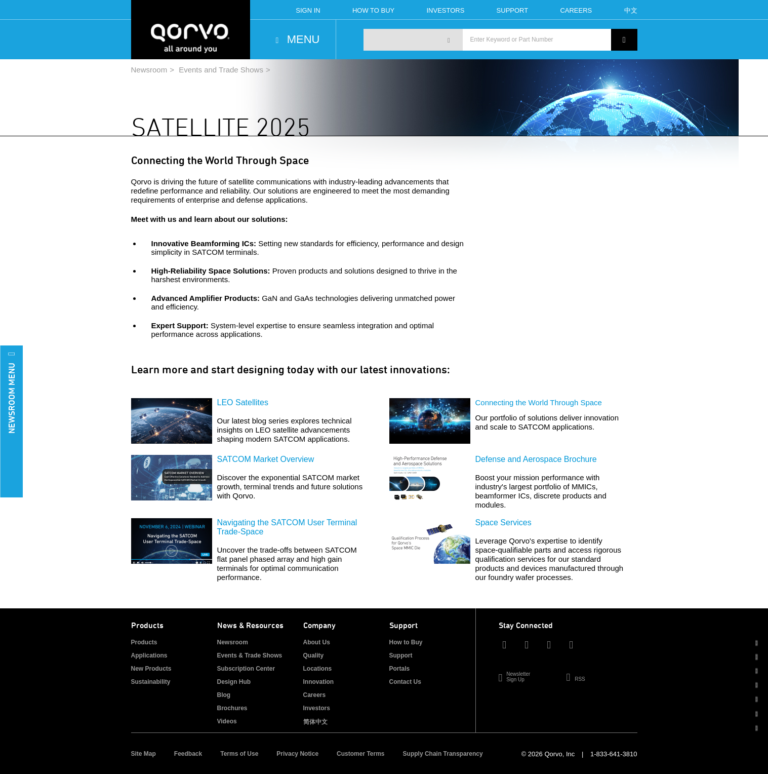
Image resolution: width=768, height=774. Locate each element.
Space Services (503, 522)
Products (144, 642)
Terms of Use (239, 753)
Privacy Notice (297, 753)
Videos (227, 721)
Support (513, 10)
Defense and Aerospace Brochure (536, 459)
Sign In (308, 10)
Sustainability (151, 681)
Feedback (188, 753)
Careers (576, 10)
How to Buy (406, 642)
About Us (316, 642)
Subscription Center (246, 668)
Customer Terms (360, 753)
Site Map (143, 753)
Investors (445, 10)
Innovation (318, 681)
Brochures (232, 708)
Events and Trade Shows (221, 69)
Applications (149, 655)
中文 (630, 10)
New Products (151, 668)
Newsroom (149, 69)
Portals (399, 668)
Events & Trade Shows (249, 655)
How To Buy (373, 10)
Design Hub (234, 681)
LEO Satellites (242, 402)
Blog (224, 695)
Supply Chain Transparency (443, 753)
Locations (317, 668)
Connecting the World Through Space (538, 402)
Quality (313, 655)
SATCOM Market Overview (265, 459)
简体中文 (315, 721)
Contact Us (405, 681)
